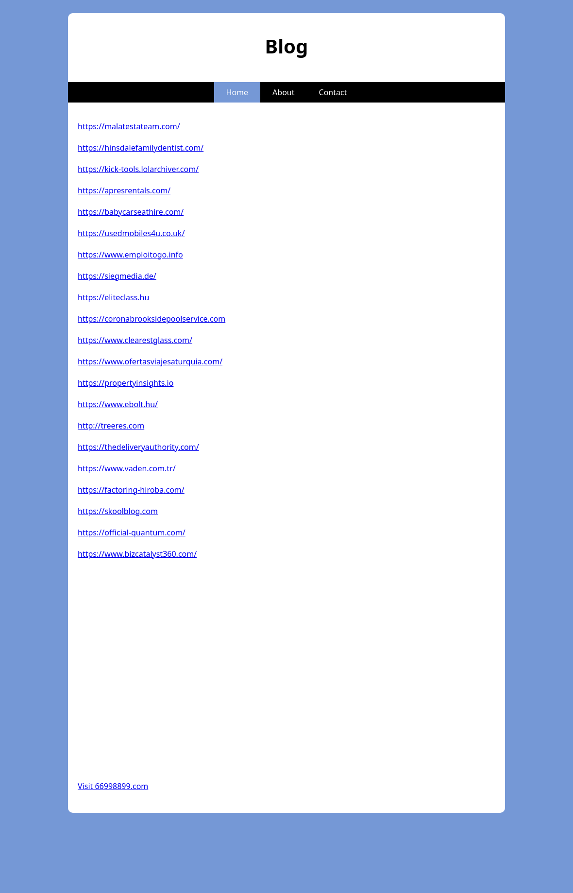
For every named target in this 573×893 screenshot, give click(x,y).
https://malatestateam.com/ (129, 126)
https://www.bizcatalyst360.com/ (137, 554)
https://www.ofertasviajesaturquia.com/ (150, 361)
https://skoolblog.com (118, 511)
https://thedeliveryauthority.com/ (138, 447)
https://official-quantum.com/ (131, 532)
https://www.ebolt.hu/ (118, 404)
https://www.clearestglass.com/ (135, 340)
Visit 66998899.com (113, 786)
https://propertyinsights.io (125, 383)
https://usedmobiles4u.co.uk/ (131, 233)
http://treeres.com (111, 425)
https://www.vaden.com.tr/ (127, 468)
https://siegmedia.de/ (117, 276)
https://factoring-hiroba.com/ (131, 489)
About (283, 92)
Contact (333, 92)
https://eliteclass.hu (113, 297)
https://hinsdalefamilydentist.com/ (140, 147)
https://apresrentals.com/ (124, 190)
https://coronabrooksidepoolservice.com (151, 318)
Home (237, 92)
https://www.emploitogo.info (130, 254)
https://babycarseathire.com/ (131, 211)
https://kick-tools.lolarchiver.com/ (138, 169)
